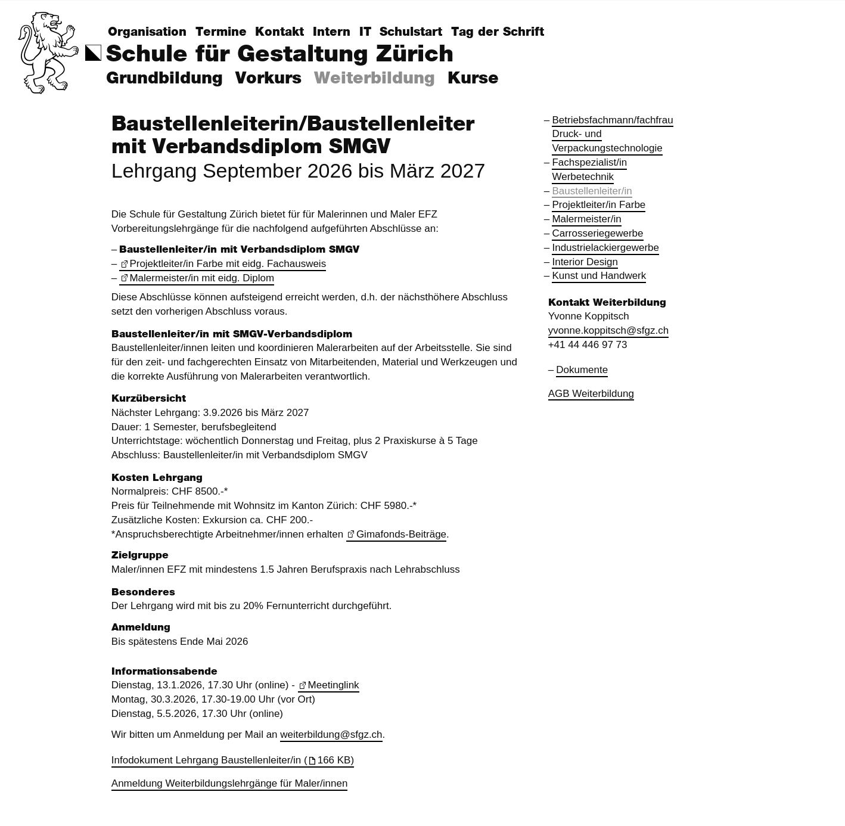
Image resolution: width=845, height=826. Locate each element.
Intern (331, 32)
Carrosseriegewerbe (597, 233)
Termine (221, 32)
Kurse (473, 78)
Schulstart (411, 32)
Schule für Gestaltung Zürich (279, 54)
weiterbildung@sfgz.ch (331, 734)
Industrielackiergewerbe (605, 247)
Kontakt (279, 32)
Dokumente (582, 369)
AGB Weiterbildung (591, 393)
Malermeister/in (586, 219)
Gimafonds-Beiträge (401, 534)
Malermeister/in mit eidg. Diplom (201, 278)
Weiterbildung (374, 78)
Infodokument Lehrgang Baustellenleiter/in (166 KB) (232, 760)
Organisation (147, 32)
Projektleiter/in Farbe (598, 204)
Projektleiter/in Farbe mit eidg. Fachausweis (227, 263)
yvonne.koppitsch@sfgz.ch (608, 330)
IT (365, 32)
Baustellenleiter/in (592, 191)
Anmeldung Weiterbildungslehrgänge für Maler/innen (229, 783)
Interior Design (585, 262)
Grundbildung (164, 78)
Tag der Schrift (497, 32)
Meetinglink (333, 685)
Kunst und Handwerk (599, 275)
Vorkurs (268, 78)
